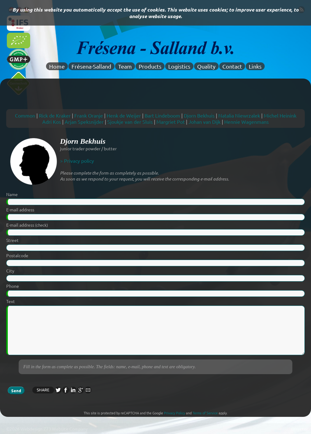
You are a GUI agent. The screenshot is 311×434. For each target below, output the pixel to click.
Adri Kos (51, 121)
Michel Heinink (280, 115)
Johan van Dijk (204, 121)
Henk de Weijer (124, 115)
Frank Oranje (88, 115)
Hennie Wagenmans (246, 121)
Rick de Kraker (55, 115)
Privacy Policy (174, 412)
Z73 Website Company (66, 429)
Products (150, 66)
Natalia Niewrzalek (239, 115)
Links (255, 66)
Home (57, 66)
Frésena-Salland (91, 66)
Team (125, 66)
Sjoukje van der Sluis (130, 121)
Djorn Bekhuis (199, 115)
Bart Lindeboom (162, 115)
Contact (232, 66)
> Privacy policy (77, 160)
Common (25, 115)
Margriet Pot (170, 121)
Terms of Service (205, 412)
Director (299, 429)
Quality (206, 66)
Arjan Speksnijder (84, 121)
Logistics (179, 66)
